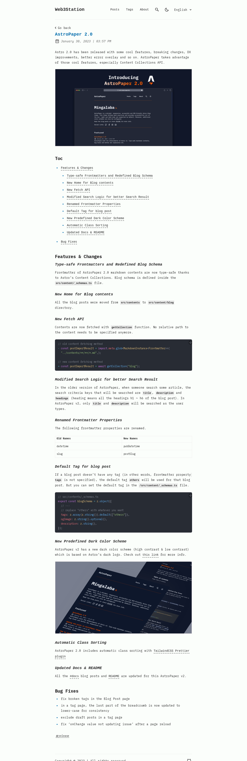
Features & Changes (77, 168)
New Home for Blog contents (90, 182)
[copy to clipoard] (190, 340)
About (144, 10)
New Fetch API (78, 188)
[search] (157, 10)
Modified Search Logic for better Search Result (108, 195)
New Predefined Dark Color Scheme (95, 215)
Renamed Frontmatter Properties (94, 202)
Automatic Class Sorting (87, 222)
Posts (114, 10)
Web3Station (69, 10)
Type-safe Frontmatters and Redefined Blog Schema (110, 175)
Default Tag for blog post (89, 209)
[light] (167, 10)
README (114, 670)
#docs (74, 670)
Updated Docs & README (85, 229)
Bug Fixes (69, 238)
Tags (129, 10)
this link (150, 550)
